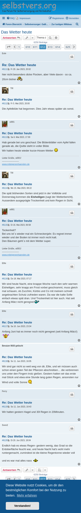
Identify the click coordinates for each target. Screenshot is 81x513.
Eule (4, 53)
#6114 (5, 188)
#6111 (5, 69)
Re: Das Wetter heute (19, 65)
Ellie (4, 263)
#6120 (5, 440)
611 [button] (35, 47)
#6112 (5, 103)
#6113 (5, 137)
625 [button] (68, 47)
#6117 (5, 326)
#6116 (5, 279)
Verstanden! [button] (22, 505)
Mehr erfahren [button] (27, 495)
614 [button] (57, 47)
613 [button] (50, 47)
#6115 (5, 225)
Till (11, 88)
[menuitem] (11, 18)
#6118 (5, 361)
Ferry (4, 391)
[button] (9, 46)
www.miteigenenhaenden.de (16, 164)
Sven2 (5, 425)
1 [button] (19, 47)
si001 (11, 122)
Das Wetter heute (16, 32)
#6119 (5, 407)
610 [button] (28, 47)
